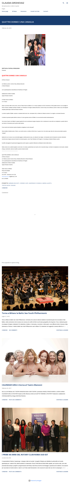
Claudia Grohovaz (13, 3)
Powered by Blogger (35, 480)
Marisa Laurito (46, 183)
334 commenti (13, 330)
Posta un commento (15, 399)
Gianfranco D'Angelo (35, 183)
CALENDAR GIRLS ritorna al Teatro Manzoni (22, 385)
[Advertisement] (35, 246)
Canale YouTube (34, 11)
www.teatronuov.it (6, 176)
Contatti (45, 11)
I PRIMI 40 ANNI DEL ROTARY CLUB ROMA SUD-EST (25, 454)
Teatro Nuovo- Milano (9, 185)
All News (14, 11)
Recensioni (23, 11)
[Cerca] (63, 3)
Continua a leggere (62, 330)
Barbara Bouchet (13, 183)
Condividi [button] (4, 188)
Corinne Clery (24, 183)
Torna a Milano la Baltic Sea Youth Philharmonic (24, 313)
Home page (5, 11)
